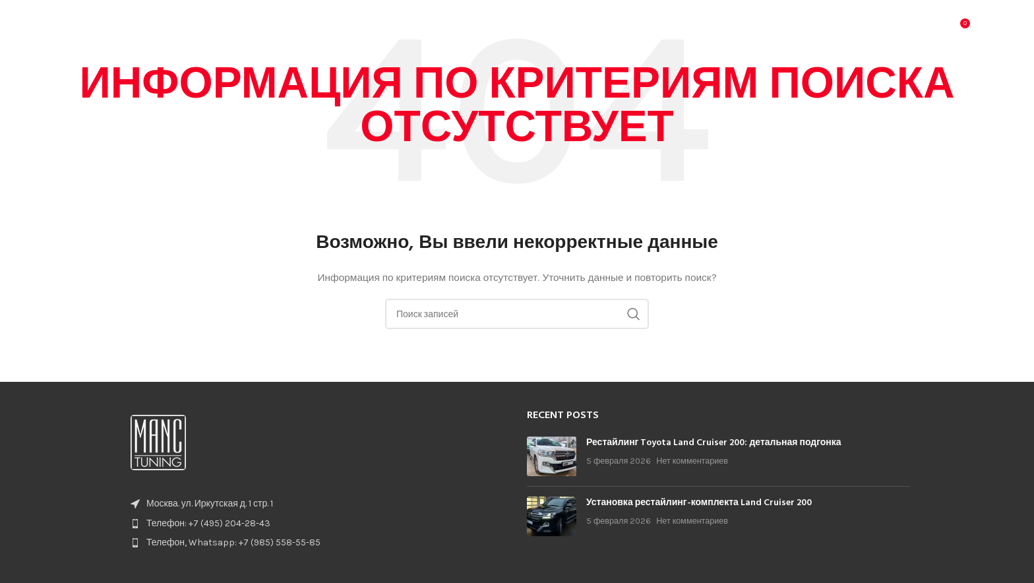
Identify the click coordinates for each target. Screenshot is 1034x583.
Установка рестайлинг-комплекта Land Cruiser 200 (699, 502)
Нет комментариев (692, 461)
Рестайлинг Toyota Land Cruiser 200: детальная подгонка (713, 442)
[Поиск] (931, 29)
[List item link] (316, 523)
